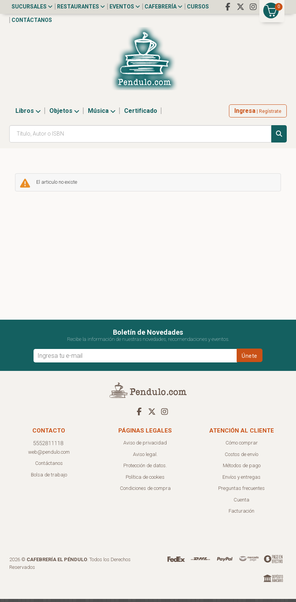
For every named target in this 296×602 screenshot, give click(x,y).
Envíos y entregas (241, 480)
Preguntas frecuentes (241, 491)
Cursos (198, 6)
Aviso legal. (145, 457)
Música (102, 113)
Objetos (64, 113)
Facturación (241, 514)
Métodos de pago (242, 468)
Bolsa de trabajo (49, 478)
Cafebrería (163, 6)
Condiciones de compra (145, 491)
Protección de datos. (145, 468)
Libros (28, 113)
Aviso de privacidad (145, 446)
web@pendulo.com (49, 455)
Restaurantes (81, 6)
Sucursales (32, 6)
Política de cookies (145, 480)
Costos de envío (241, 457)
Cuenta (241, 503)
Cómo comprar (241, 446)
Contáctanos (32, 20)
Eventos (124, 6)
